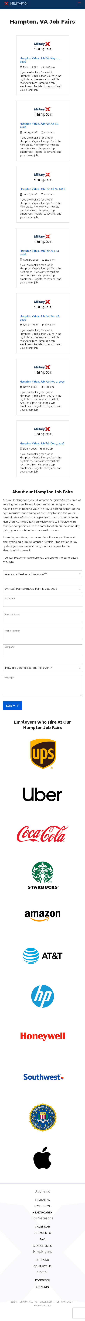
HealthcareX (43, 1212)
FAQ (42, 1239)
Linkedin (42, 1286)
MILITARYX (15, 3)
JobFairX (42, 1260)
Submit (12, 705)
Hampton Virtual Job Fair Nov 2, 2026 (42, 381)
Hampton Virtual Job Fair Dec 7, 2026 (42, 443)
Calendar (42, 1226)
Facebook (42, 1280)
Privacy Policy (42, 1305)
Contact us (42, 1266)
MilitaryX (42, 1199)
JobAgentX (42, 1233)
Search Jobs (42, 1246)
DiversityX (42, 1206)
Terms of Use (63, 1302)
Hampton (42, 46)
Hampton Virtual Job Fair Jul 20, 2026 (42, 189)
